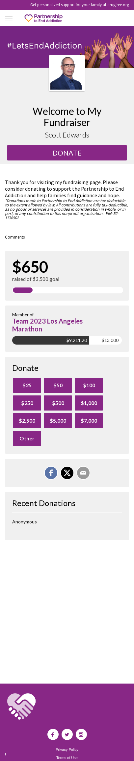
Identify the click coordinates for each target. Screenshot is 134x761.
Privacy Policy (67, 749)
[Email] (83, 473)
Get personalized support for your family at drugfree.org (79, 5)
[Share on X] (67, 473)
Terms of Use (67, 758)
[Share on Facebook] (51, 473)
